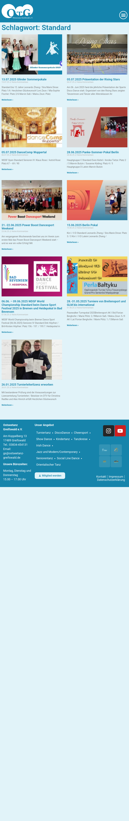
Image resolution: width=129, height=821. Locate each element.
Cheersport (81, 432)
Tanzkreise (80, 439)
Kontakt (101, 476)
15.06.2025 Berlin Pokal (82, 225)
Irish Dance (43, 445)
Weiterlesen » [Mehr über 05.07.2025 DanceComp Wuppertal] (7, 169)
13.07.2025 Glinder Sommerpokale (24, 79)
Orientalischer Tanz (48, 464)
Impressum (116, 476)
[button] (123, 15)
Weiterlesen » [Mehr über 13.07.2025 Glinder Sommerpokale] (7, 100)
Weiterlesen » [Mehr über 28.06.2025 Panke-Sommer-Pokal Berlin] (73, 173)
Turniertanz (43, 432)
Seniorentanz (44, 458)
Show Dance (44, 439)
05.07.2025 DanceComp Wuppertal (24, 152)
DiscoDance (62, 432)
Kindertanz (63, 439)
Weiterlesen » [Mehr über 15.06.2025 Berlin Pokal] (73, 242)
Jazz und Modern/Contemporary (57, 451)
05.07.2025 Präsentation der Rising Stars (93, 79)
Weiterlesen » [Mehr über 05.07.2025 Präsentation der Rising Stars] (73, 100)
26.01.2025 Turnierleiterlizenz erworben (27, 384)
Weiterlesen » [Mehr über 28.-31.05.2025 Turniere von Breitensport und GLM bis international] (73, 325)
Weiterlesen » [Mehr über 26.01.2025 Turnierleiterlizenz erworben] (7, 405)
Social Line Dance (68, 458)
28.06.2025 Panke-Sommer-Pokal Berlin (93, 152)
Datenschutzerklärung (111, 479)
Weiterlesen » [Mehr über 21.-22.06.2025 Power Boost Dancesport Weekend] (7, 249)
